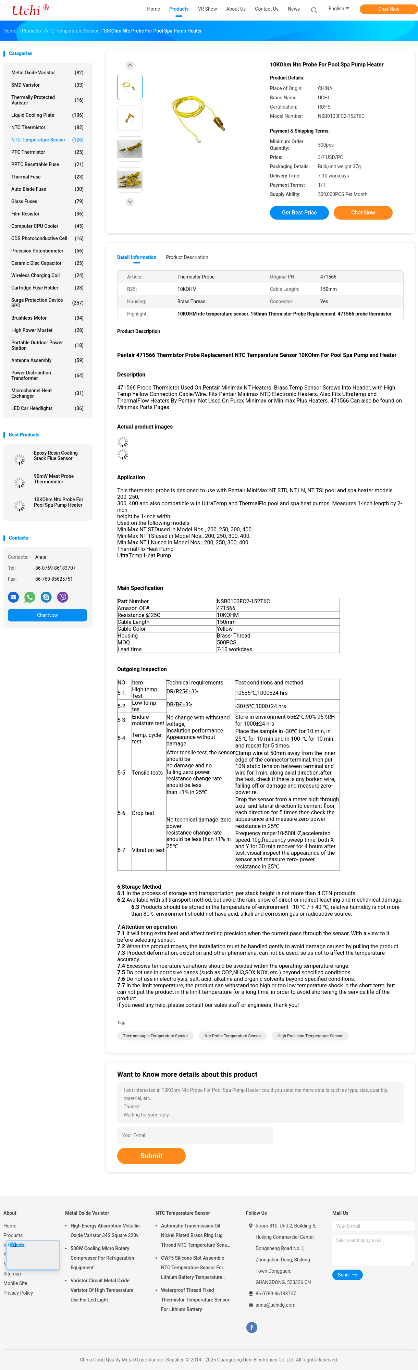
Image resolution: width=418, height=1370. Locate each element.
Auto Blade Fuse (47, 189)
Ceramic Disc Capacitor (47, 263)
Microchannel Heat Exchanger (47, 393)
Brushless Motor (47, 317)
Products (13, 1235)
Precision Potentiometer (47, 250)
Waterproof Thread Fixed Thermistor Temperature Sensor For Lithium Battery (195, 1299)
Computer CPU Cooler (47, 226)
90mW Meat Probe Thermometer (54, 478)
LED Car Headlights (47, 408)
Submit (151, 1156)
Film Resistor (47, 213)
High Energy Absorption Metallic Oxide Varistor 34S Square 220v (105, 1230)
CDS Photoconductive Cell (47, 238)
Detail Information (136, 257)
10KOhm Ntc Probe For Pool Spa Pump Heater (58, 502)
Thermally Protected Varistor (47, 100)
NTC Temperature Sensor (47, 139)
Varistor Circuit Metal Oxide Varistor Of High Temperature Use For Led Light (102, 1290)
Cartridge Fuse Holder (47, 287)
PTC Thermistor (47, 152)
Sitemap (12, 1273)
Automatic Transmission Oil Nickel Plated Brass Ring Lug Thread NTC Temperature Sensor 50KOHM (196, 1236)
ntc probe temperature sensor (233, 1036)
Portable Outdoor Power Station (47, 345)
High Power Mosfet (47, 330)
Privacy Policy (18, 1293)
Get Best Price (299, 212)
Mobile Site (15, 1283)
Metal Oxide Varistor (47, 72)
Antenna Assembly (47, 360)
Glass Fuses (47, 201)
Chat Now (389, 9)
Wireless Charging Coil (47, 275)
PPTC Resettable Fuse (47, 164)
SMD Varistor (47, 85)
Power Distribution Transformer (47, 375)
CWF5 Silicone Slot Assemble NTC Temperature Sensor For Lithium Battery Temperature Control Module (192, 1268)
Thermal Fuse (47, 176)
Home (9, 1226)
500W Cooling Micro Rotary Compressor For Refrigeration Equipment (102, 1258)
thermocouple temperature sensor (155, 1036)
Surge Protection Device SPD (47, 302)
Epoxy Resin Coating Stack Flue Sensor (56, 455)
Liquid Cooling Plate (47, 115)
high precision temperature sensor (310, 1036)
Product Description (187, 257)
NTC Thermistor (47, 127)
